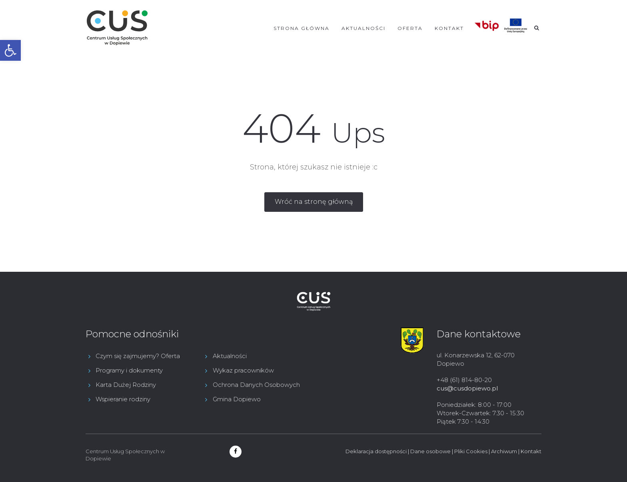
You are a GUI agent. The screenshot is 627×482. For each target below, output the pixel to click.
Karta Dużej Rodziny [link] (126, 384)
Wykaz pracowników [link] (243, 370)
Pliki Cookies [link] (470, 451)
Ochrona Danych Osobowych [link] (256, 384)
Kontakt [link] (449, 28)
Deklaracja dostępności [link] (376, 451)
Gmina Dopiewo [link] (237, 399)
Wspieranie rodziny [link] (123, 399)
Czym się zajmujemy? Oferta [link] (138, 356)
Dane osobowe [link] (430, 451)
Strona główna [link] (301, 28)
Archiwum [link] (504, 451)
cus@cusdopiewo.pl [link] (467, 388)
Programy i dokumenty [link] (129, 370)
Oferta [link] (410, 28)
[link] (10, 50)
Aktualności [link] (363, 28)
